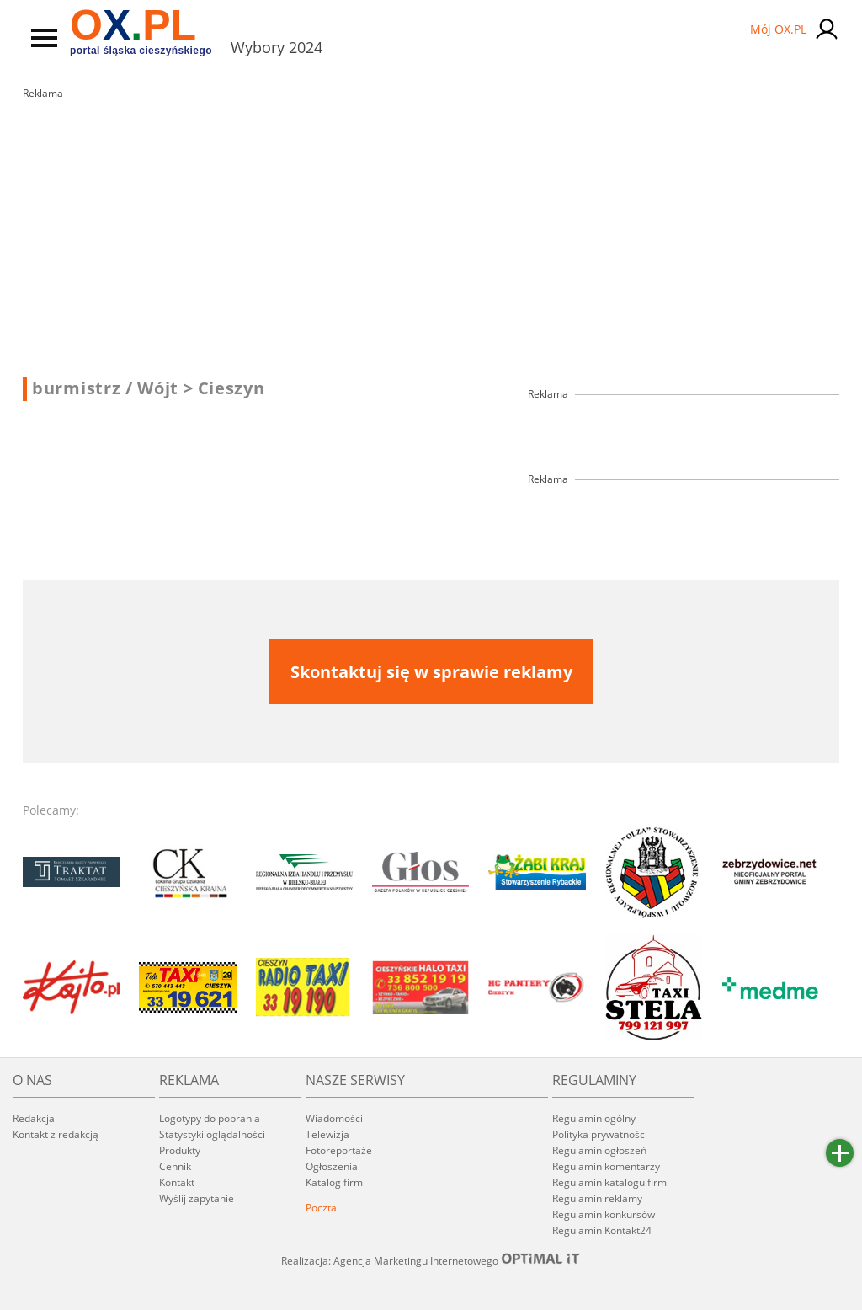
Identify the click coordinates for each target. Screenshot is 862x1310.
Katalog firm (334, 1182)
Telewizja (327, 1134)
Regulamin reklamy (597, 1198)
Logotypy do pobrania (209, 1118)
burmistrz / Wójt (113, 388)
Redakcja (34, 1118)
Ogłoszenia (332, 1166)
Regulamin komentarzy (606, 1166)
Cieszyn (231, 388)
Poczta (321, 1207)
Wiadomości (334, 1118)
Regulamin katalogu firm (609, 1182)
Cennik (175, 1166)
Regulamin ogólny (594, 1118)
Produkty (179, 1150)
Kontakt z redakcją (55, 1134)
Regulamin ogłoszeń (599, 1150)
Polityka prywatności (599, 1134)
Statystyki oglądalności (212, 1134)
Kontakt (176, 1182)
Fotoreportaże (339, 1150)
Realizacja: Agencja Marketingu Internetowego (431, 1260)
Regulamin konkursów (603, 1214)
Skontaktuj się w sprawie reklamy (431, 671)
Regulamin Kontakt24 (602, 1230)
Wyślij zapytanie (196, 1198)
